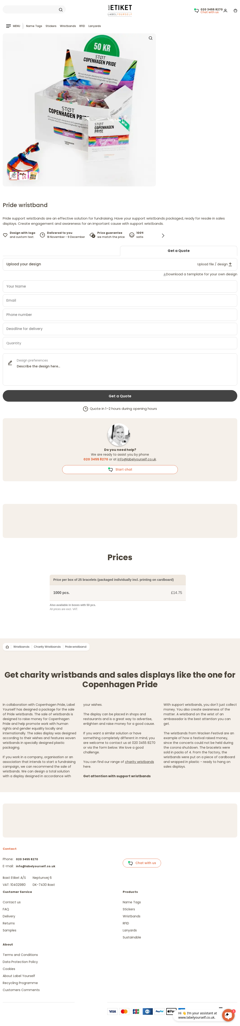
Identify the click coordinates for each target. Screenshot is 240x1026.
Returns (9, 923)
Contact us (12, 902)
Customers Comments (21, 990)
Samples (9, 930)
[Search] (34, 9)
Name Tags (34, 26)
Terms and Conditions (20, 955)
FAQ (6, 909)
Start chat (120, 469)
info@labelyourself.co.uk (137, 459)
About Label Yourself (19, 976)
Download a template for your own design (201, 274)
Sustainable (132, 937)
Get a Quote (179, 250)
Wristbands (68, 26)
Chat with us (142, 863)
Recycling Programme (20, 983)
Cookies (9, 969)
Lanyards (94, 26)
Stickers (51, 26)
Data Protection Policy (20, 962)
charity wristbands (139, 762)
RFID (82, 26)
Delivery (9, 916)
